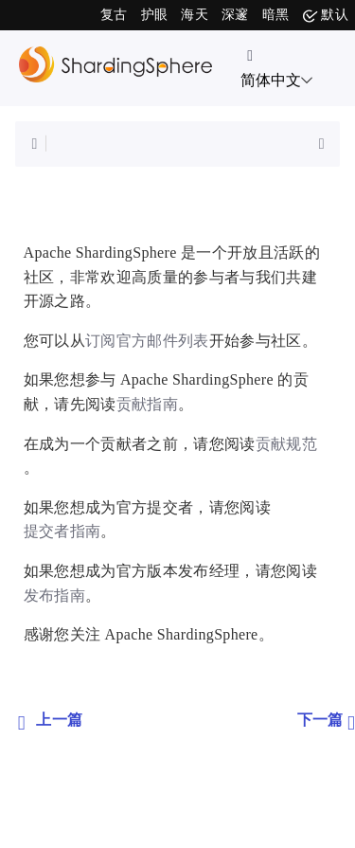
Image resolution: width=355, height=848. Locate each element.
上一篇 (50, 721)
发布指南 (54, 595)
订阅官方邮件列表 (147, 341)
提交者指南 (62, 531)
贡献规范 (286, 444)
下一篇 (326, 721)
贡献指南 (147, 404)
